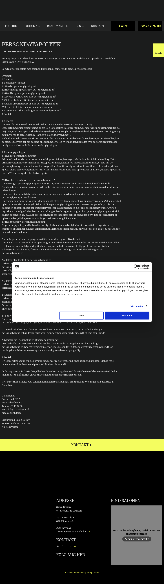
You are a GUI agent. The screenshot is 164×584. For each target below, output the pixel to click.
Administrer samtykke (137, 539)
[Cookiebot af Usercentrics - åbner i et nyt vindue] (135, 266)
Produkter (32, 26)
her (89, 531)
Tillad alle (127, 315)
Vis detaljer (137, 306)
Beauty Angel (57, 26)
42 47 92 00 (70, 546)
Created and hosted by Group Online (82, 572)
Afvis (81, 315)
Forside (11, 26)
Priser (79, 26)
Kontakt (97, 26)
